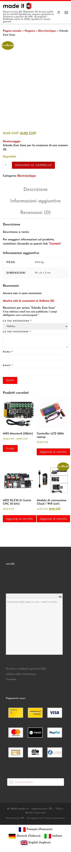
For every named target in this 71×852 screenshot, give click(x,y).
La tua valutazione (17, 319)
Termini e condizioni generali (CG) (26, 667)
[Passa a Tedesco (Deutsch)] (24, 835)
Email (8, 364)
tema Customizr (55, 817)
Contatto (11, 678)
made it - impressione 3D (35, 807)
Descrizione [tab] (35, 188)
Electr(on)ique (47, 31)
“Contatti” (55, 242)
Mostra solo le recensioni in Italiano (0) (28, 299)
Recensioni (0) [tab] (35, 211)
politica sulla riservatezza (21, 672)
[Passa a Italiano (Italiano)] (53, 835)
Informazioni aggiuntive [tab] (35, 199)
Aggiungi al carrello (33, 163)
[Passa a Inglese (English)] (35, 841)
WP (22, 817)
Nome (8, 350)
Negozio (30, 31)
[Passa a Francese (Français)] (35, 828)
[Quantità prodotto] (7, 163)
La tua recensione (17, 330)
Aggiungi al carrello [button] (53, 450)
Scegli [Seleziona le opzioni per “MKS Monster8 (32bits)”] (10, 447)
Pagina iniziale (12, 31)
